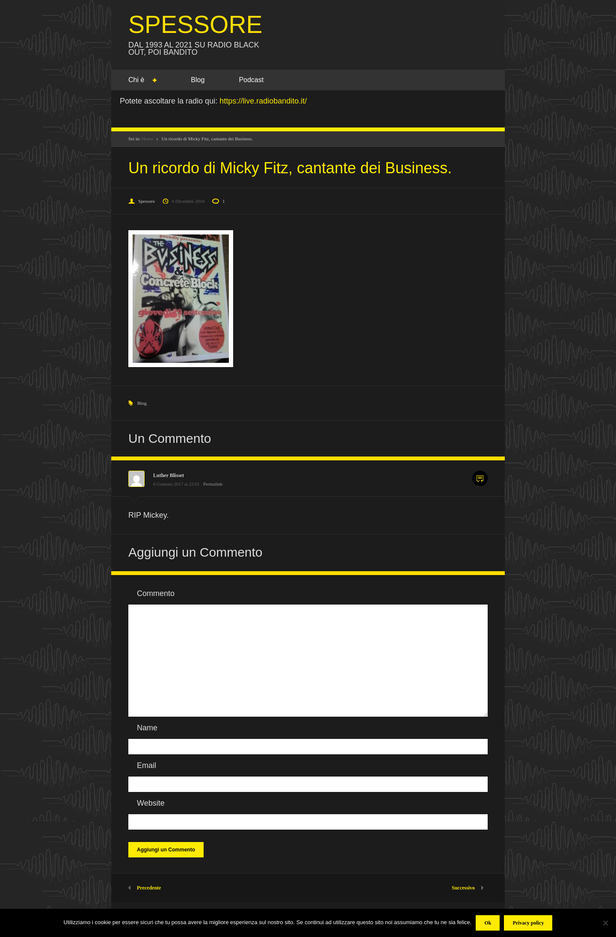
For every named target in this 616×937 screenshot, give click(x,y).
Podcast (251, 79)
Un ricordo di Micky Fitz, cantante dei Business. (290, 168)
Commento (156, 593)
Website (151, 803)
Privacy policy (528, 923)
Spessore (146, 201)
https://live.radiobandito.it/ (263, 101)
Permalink (212, 483)
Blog (197, 79)
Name (147, 728)
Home (147, 138)
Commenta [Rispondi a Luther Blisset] (480, 478)
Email (146, 765)
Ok (487, 923)
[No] (605, 923)
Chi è (136, 80)
